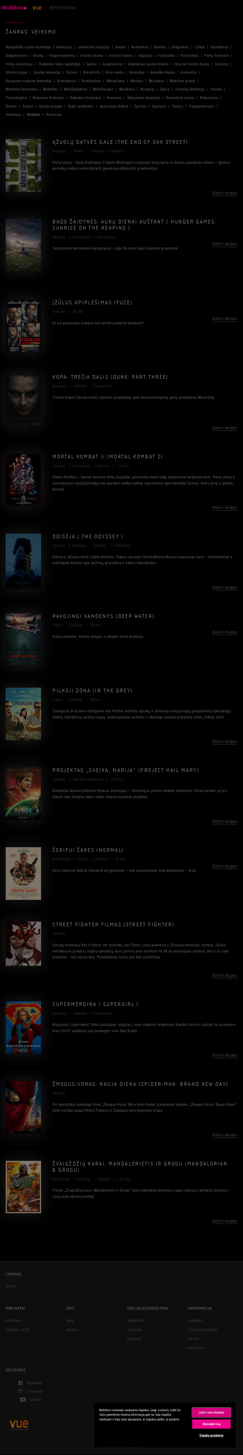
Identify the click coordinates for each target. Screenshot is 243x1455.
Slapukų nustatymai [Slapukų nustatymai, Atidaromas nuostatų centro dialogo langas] (211, 1435)
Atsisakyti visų (211, 1424)
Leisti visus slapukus (211, 1412)
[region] (164, 1424)
